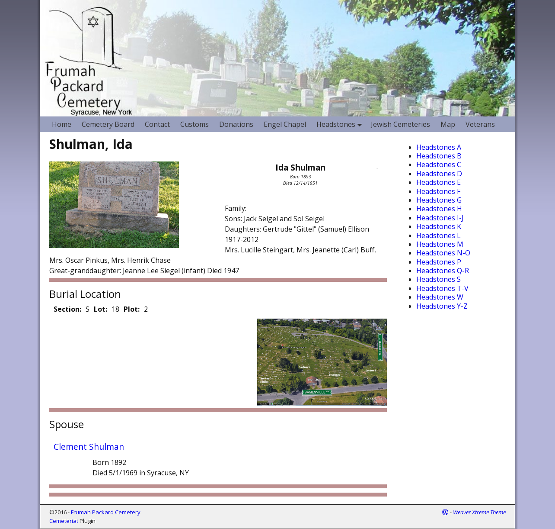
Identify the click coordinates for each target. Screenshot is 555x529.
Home (61, 124)
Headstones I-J (440, 218)
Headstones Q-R (442, 270)
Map (447, 124)
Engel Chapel (285, 124)
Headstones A (438, 147)
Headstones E (438, 182)
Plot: (132, 309)
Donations (236, 124)
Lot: (100, 309)
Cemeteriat (63, 521)
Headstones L (438, 235)
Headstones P (438, 262)
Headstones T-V (442, 288)
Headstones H (439, 208)
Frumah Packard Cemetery (105, 512)
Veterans (480, 124)
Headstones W (439, 297)
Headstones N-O (443, 253)
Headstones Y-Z (442, 306)
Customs (194, 124)
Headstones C (438, 164)
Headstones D (439, 173)
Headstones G (439, 200)
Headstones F (438, 191)
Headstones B (439, 156)
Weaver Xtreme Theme (479, 512)
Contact (157, 124)
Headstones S (438, 279)
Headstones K (438, 226)
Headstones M (439, 244)
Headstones (341, 124)
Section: (67, 309)
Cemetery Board (108, 124)
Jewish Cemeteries (400, 124)
